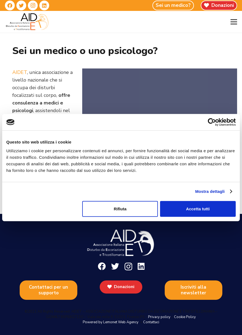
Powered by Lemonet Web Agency (110, 322)
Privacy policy (159, 317)
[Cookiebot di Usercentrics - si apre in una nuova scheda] (212, 122)
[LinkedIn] (44, 5)
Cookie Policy (185, 317)
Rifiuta (120, 208)
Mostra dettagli (210, 191)
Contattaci (151, 322)
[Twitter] (21, 5)
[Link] (27, 21)
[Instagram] (33, 5)
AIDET (19, 72)
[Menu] (234, 22)
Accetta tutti (198, 208)
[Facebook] (10, 5)
